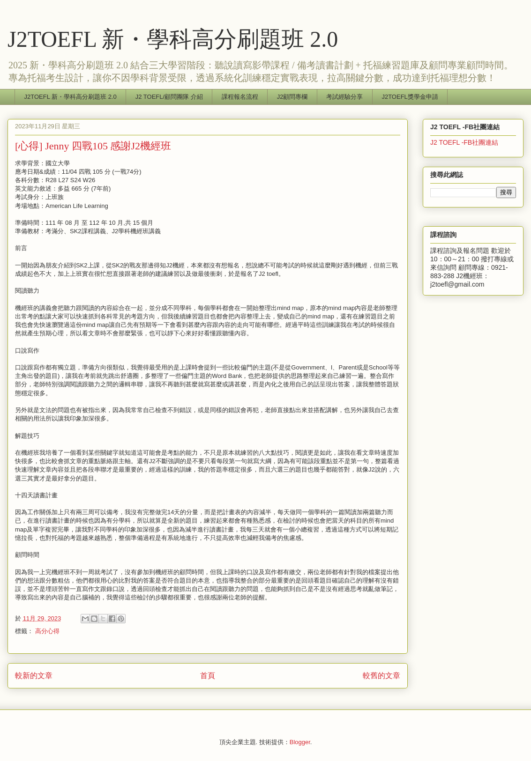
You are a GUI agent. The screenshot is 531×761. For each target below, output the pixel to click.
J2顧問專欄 (292, 96)
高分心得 (47, 631)
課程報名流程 (240, 96)
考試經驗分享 (344, 96)
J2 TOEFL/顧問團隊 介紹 (169, 96)
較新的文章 (33, 676)
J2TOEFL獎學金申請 (409, 96)
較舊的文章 (381, 676)
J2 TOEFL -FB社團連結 (464, 142)
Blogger (300, 742)
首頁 (207, 676)
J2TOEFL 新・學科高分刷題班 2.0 (172, 39)
